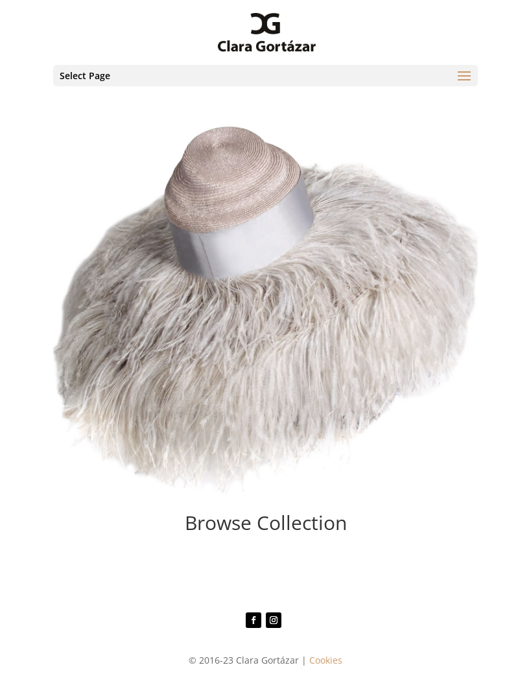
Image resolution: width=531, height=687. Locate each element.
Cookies (325, 660)
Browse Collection (266, 522)
